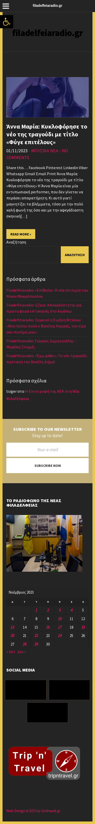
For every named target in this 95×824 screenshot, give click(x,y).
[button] (6, 21)
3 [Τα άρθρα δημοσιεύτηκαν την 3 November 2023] (60, 610)
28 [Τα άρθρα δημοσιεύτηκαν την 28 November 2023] (24, 644)
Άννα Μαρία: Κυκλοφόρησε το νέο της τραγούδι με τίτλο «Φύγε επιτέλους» (46, 134)
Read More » (20, 234)
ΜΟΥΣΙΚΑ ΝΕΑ (44, 151)
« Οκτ (10, 651)
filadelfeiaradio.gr (47, 33)
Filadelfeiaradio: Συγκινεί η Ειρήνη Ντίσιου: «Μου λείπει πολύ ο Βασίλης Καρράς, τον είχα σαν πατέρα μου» (46, 325)
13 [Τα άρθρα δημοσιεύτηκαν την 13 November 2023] (12, 627)
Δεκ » (21, 651)
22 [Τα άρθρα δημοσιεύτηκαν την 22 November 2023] (36, 635)
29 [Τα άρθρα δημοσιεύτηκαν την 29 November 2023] (36, 644)
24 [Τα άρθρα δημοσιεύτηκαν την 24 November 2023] (60, 635)
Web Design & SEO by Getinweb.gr (33, 810)
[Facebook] (25, 690)
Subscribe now (47, 465)
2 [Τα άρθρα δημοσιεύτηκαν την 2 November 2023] (48, 610)
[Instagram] (69, 690)
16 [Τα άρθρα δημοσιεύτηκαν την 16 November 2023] (48, 627)
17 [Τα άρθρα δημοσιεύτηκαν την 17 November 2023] (60, 627)
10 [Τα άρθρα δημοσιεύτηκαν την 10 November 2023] (60, 618)
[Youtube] (47, 713)
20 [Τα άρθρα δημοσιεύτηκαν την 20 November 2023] (12, 635)
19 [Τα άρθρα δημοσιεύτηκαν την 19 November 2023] (83, 627)
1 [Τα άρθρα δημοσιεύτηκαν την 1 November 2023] (36, 610)
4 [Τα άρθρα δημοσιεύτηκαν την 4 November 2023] (71, 610)
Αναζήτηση (16, 242)
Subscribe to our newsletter (47, 429)
